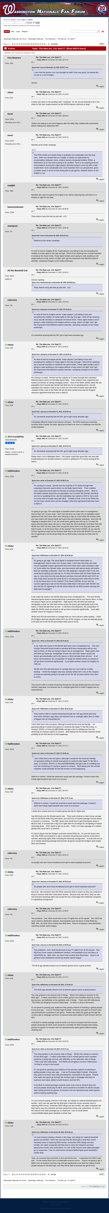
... (11, 44)
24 (21, 44)
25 (24, 44)
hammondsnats (15, 207)
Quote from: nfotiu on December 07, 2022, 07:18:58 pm (50, 753)
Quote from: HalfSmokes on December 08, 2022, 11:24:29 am (52, 984)
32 (40, 44)
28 (31, 44)
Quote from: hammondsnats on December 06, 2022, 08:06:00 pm (53, 282)
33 (42, 44)
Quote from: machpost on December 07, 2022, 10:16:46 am (51, 309)
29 (33, 44)
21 (15, 44)
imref (10, 114)
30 (36, 44)
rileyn (10, 92)
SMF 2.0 (45, 1202)
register (30, 20)
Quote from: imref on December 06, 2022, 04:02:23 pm (50, 235)
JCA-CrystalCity (16, 436)
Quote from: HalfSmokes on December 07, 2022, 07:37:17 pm (52, 798)
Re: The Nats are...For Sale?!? (48, 57)
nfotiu (11, 345)
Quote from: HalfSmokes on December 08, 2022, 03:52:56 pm (52, 1132)
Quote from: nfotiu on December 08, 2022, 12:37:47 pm (50, 1049)
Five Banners (14, 58)
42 (49, 44)
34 (45, 44)
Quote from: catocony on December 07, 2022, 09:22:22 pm (51, 881)
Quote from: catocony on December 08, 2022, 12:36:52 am (51, 945)
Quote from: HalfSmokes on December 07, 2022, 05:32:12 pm (52, 709)
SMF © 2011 (53, 1202)
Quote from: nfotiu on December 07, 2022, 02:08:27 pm (50, 480)
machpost (13, 226)
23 (19, 44)
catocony (12, 300)
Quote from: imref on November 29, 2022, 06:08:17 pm (50, 67)
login (23, 20)
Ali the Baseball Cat (17, 270)
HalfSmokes (14, 471)
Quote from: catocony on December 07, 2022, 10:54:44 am (51, 411)
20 (12, 44)
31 (38, 44)
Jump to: (83, 1186)
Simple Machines (63, 1202)
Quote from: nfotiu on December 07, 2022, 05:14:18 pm (50, 641)
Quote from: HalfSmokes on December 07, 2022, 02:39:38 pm (52, 555)
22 (17, 44)
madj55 (11, 185)
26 (26, 44)
